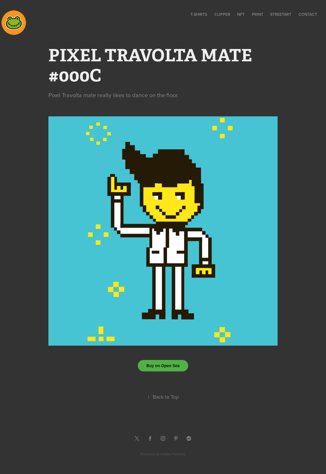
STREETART (280, 14)
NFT (241, 14)
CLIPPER (222, 14)
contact (307, 14)
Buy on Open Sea (163, 365)
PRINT (257, 14)
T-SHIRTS (199, 14)
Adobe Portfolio (172, 454)
